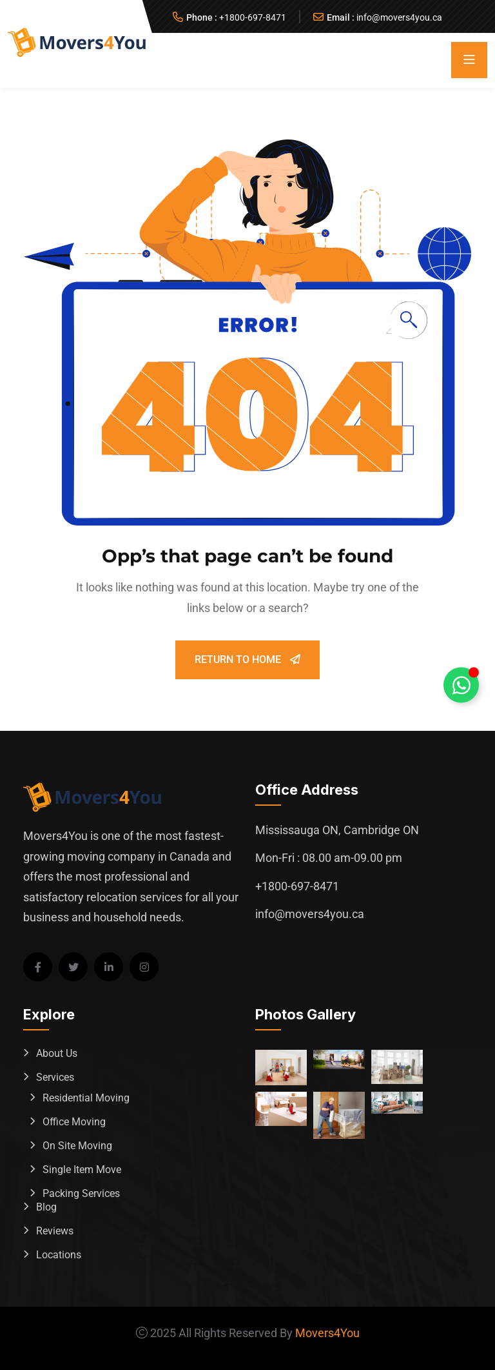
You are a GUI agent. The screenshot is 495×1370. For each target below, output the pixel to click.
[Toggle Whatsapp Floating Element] (461, 685)
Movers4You (327, 1333)
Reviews (54, 1231)
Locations (58, 1255)
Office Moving (74, 1122)
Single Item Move (82, 1169)
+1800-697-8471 (252, 17)
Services (55, 1077)
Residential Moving (86, 1098)
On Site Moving (77, 1146)
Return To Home (247, 659)
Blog (46, 1207)
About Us (56, 1053)
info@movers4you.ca (399, 17)
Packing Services (81, 1193)
